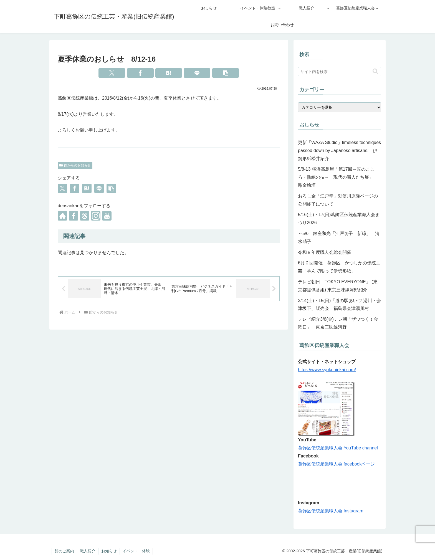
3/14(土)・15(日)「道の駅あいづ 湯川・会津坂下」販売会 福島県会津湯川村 (339, 304)
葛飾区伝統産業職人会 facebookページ (336, 464)
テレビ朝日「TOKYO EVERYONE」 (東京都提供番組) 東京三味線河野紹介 (338, 285)
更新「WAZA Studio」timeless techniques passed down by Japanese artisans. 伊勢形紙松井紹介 (339, 150)
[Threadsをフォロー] (84, 216)
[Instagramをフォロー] (95, 216)
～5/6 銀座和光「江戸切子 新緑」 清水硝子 (339, 237)
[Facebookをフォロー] (73, 216)
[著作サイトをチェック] (62, 216)
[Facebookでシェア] (140, 73)
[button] (225, 73)
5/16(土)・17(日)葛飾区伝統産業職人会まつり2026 (339, 218)
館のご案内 (64, 551)
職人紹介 (87, 551)
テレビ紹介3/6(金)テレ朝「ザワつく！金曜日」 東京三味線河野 (338, 323)
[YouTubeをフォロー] (107, 216)
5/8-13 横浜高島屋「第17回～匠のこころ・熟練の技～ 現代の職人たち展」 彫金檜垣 (338, 177)
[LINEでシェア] (197, 73)
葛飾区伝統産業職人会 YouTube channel (338, 448)
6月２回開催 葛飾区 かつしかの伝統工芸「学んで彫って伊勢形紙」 (339, 266)
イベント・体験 (136, 551)
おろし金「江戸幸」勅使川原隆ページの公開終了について (338, 200)
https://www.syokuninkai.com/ (327, 369)
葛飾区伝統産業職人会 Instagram (330, 511)
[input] (339, 71)
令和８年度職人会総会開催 (324, 252)
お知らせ (109, 551)
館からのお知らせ (75, 165)
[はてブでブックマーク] (168, 73)
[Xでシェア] (111, 73)
